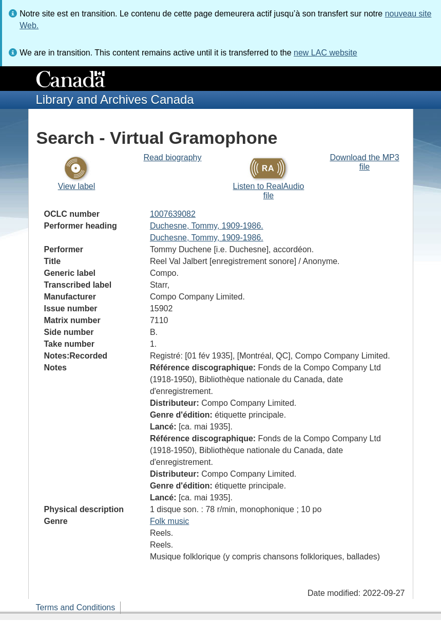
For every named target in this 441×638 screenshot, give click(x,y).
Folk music (169, 521)
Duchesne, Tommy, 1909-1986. (206, 225)
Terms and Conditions (76, 607)
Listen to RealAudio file (268, 191)
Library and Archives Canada (115, 99)
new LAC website (325, 52)
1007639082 (173, 214)
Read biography (173, 157)
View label (76, 186)
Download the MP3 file (364, 162)
